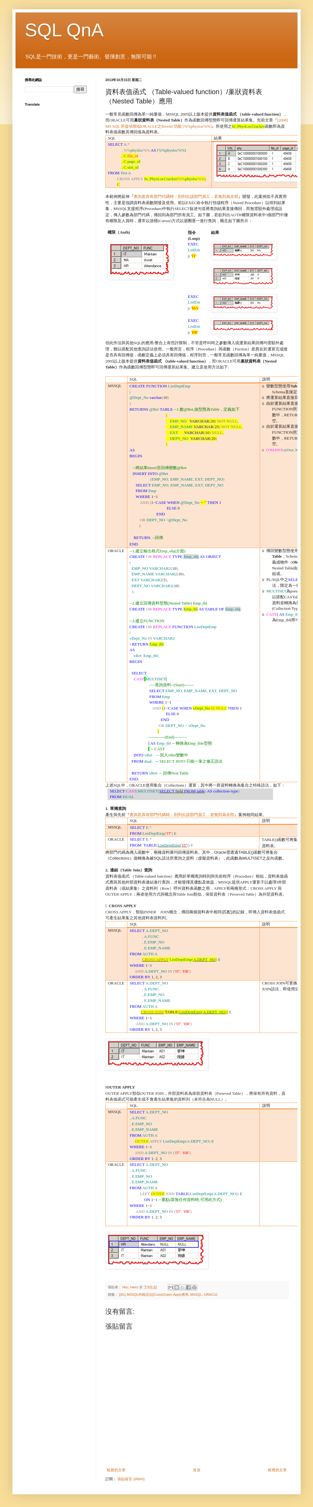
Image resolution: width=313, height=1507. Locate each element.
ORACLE (211, 1294)
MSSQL (196, 1294)
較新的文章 (116, 1470)
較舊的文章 (277, 1470)
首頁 (197, 1470)
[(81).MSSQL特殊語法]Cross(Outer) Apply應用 (153, 1294)
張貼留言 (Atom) (130, 1479)
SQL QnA (64, 30)
